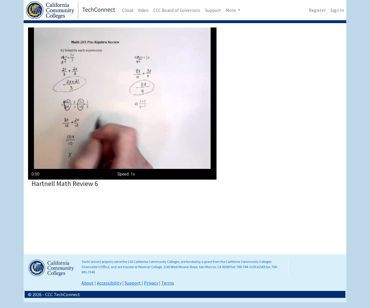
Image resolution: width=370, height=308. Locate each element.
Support (213, 10)
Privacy (151, 283)
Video (143, 10)
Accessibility (109, 283)
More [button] (231, 10)
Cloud (127, 10)
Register (317, 10)
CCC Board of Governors (176, 10)
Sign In (337, 10)
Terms (167, 283)
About (88, 283)
